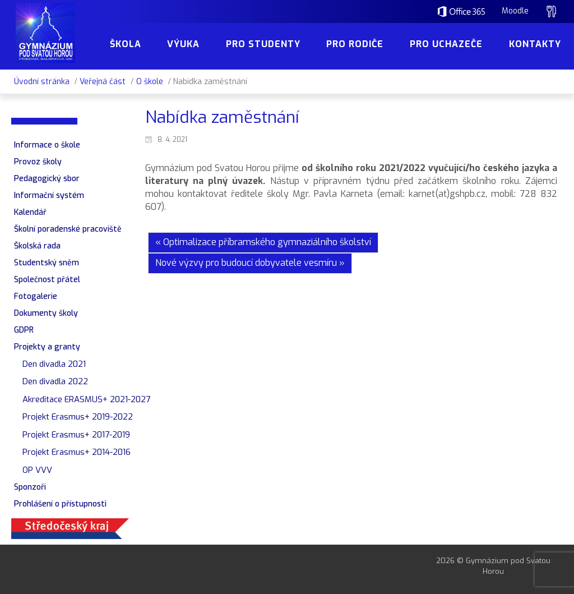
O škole (149, 81)
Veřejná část (103, 81)
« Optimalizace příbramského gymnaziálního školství (263, 242)
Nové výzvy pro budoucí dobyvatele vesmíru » (250, 263)
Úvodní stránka (42, 81)
